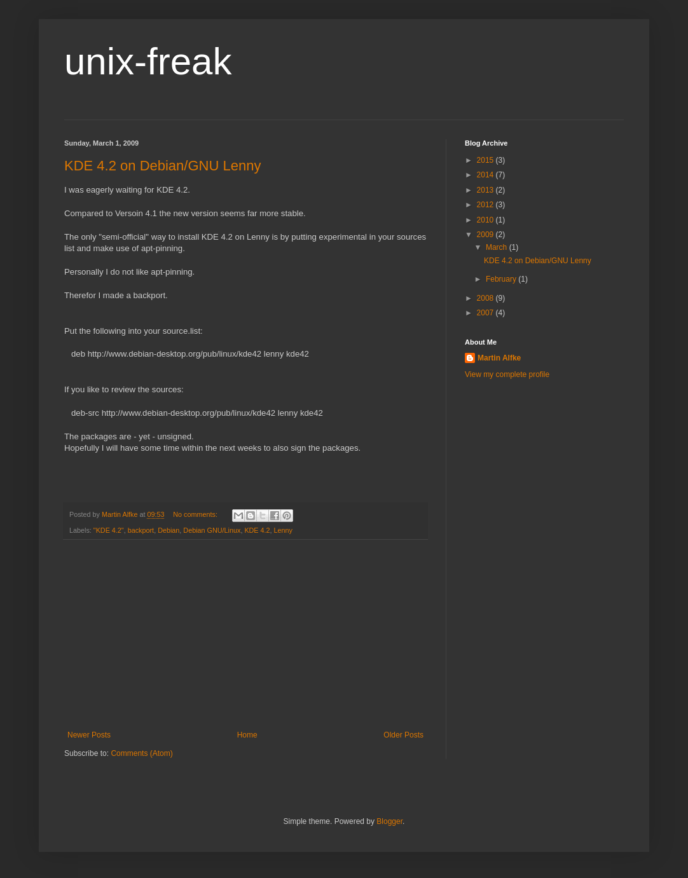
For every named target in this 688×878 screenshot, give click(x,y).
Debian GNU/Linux (211, 530)
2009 (486, 234)
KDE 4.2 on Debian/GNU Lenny (162, 166)
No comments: (196, 514)
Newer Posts (89, 735)
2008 (486, 298)
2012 (486, 204)
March (497, 247)
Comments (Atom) (141, 753)
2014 (486, 174)
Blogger (389, 821)
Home (247, 735)
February (502, 279)
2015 (486, 160)
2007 (486, 312)
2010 (486, 220)
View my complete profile (507, 374)
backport (141, 530)
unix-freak (147, 61)
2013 (486, 190)
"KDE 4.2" (108, 530)
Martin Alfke (499, 357)
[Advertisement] (245, 635)
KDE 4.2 (257, 530)
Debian (168, 530)
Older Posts (403, 735)
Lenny (283, 530)
